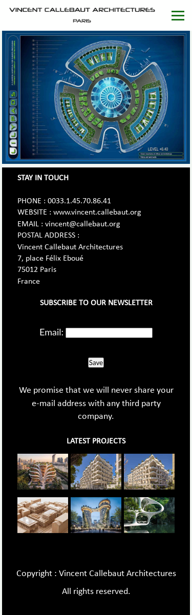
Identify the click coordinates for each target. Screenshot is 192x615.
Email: (51, 331)
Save (96, 362)
